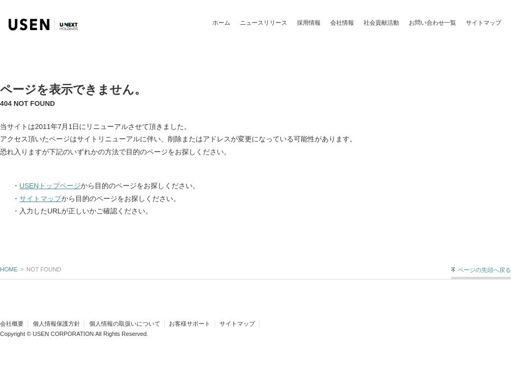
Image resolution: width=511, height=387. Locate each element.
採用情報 (309, 22)
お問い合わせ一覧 (432, 22)
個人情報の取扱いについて (124, 323)
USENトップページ (50, 186)
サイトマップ (483, 22)
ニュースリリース (263, 22)
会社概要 (12, 323)
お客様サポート (189, 323)
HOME (9, 269)
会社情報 (342, 22)
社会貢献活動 (381, 22)
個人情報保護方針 (56, 323)
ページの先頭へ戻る (484, 270)
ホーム (221, 22)
